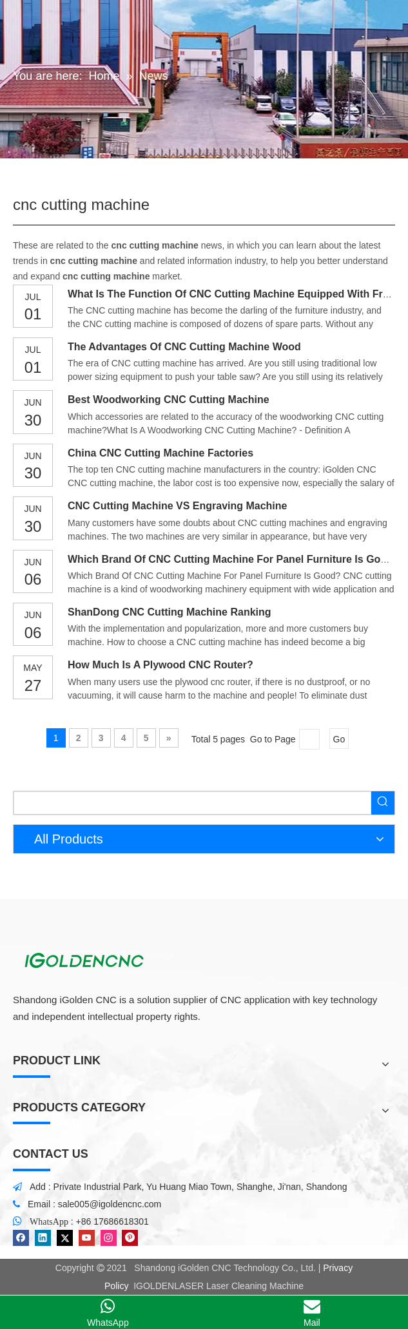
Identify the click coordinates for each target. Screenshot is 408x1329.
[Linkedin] (43, 1238)
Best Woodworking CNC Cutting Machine (168, 399)
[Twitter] (65, 1238)
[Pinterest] (130, 1238)
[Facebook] (21, 1238)
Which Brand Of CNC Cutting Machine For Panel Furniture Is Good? (234, 559)
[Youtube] (87, 1238)
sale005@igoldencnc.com (110, 1204)
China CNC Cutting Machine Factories (160, 453)
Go (339, 739)
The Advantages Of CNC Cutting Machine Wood (184, 346)
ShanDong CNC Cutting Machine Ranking (169, 612)
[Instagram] (109, 1238)
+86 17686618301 (112, 1221)
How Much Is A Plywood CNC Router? (160, 664)
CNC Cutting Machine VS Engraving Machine (177, 505)
